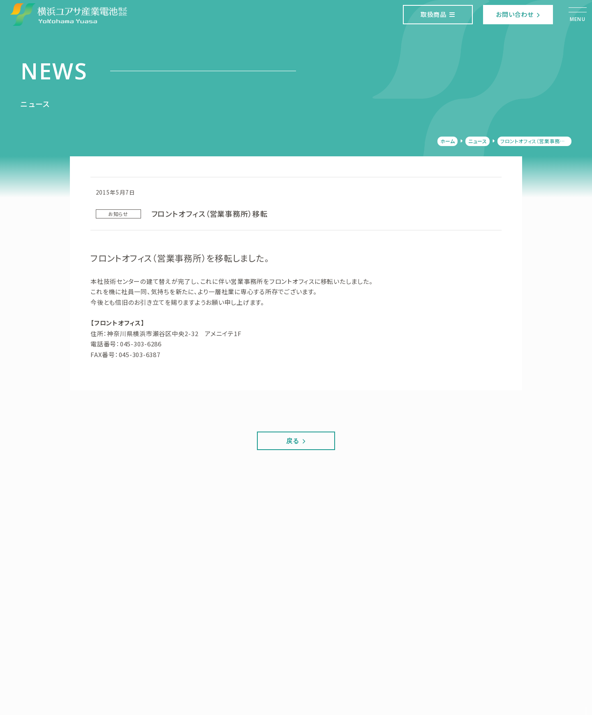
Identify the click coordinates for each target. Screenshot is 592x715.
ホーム (447, 140)
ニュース (477, 140)
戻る (295, 440)
